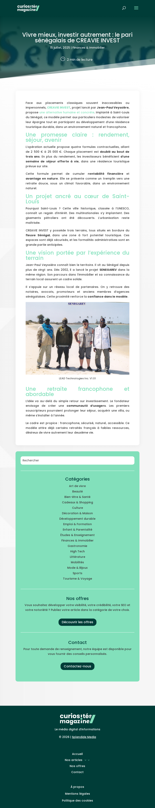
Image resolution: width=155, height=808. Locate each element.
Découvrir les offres (77, 622)
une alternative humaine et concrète (66, 112)
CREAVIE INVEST (58, 108)
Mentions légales (77, 794)
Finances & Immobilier (88, 48)
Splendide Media (84, 737)
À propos (77, 787)
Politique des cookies (77, 801)
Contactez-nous (77, 666)
